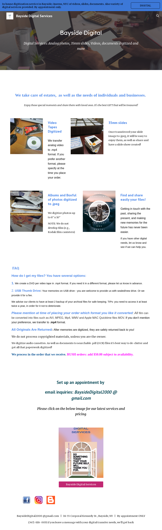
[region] (81, 5)
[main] (81, 32)
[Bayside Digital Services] (81, 484)
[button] (158, 16)
